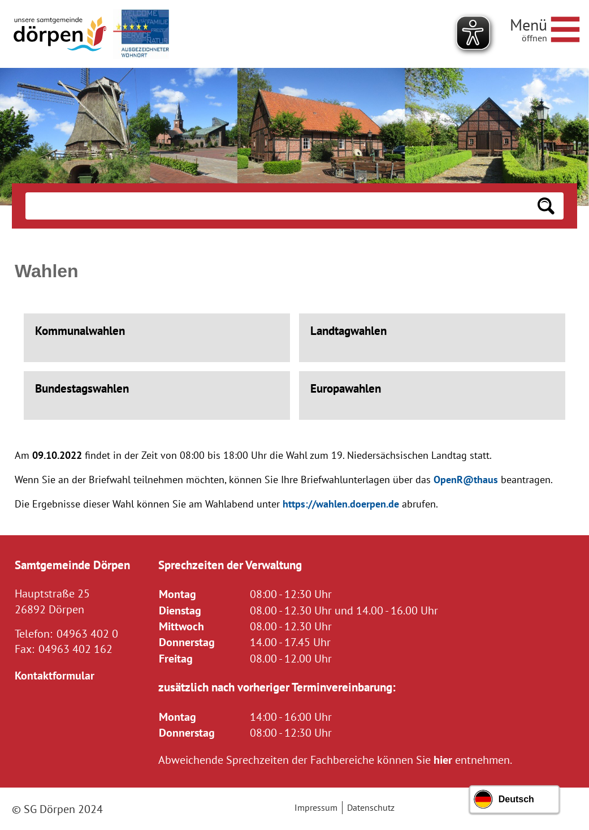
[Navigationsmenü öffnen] (545, 28)
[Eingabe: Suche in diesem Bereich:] (277, 206)
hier (443, 759)
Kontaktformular (54, 675)
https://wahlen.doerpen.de (341, 503)
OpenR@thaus (466, 479)
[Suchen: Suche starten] (546, 206)
